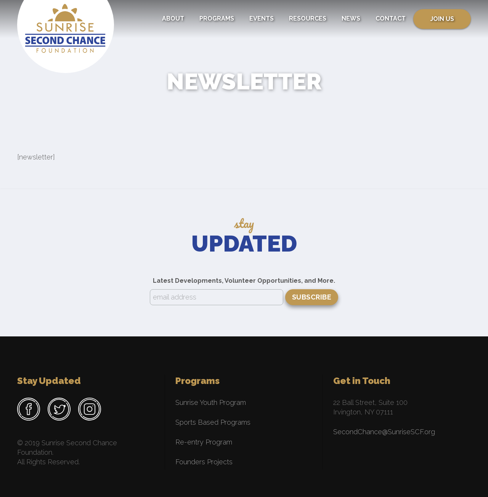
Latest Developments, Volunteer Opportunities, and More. (244, 280)
